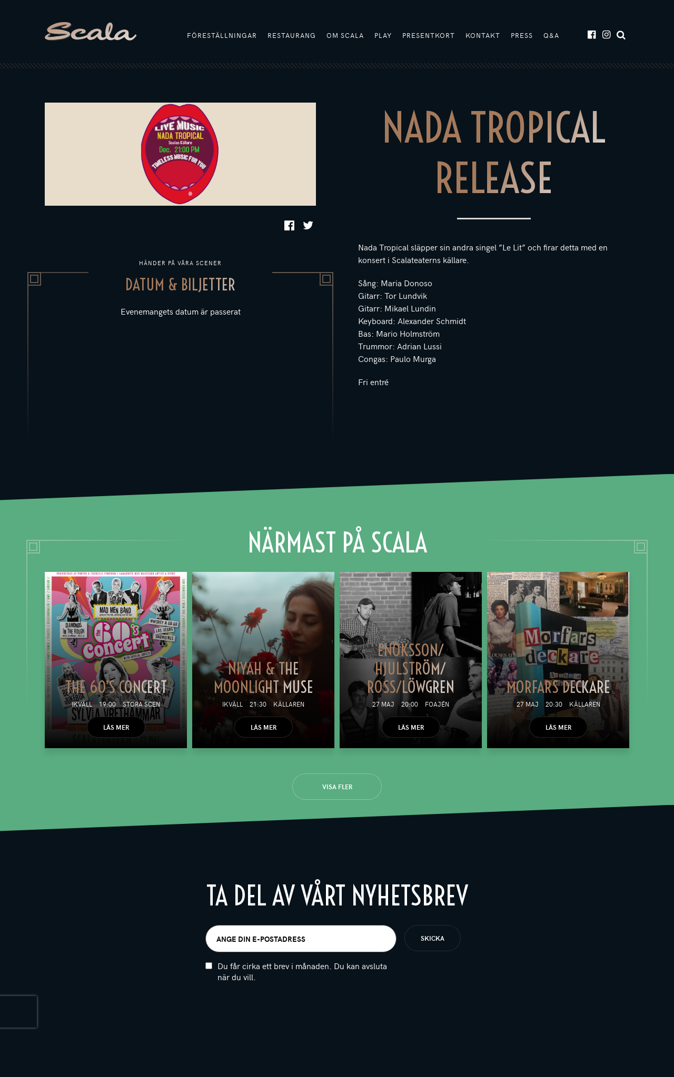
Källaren (288, 704)
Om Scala (345, 35)
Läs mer (116, 727)
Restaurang (291, 35)
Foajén (437, 704)
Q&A (551, 35)
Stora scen (141, 704)
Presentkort (428, 35)
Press (522, 35)
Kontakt (482, 35)
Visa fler (337, 786)
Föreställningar (222, 35)
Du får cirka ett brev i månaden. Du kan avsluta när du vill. (302, 971)
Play (383, 35)
